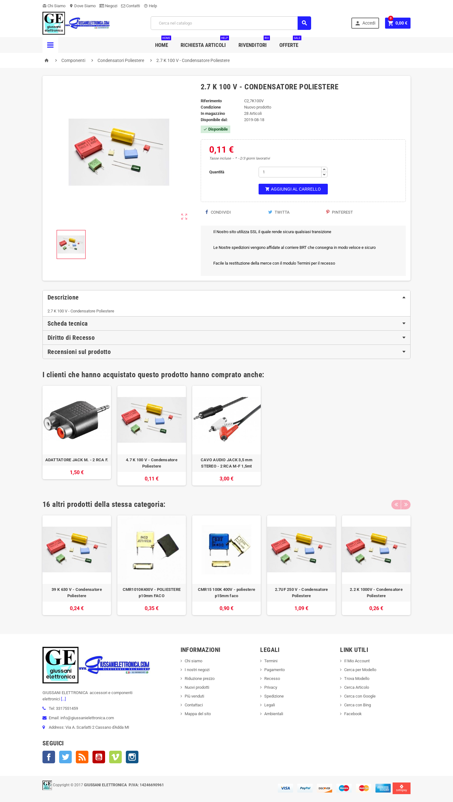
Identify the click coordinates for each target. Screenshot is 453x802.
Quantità (216, 172)
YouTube (98, 757)
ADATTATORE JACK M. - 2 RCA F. (77, 459)
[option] (76, 435)
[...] (63, 699)
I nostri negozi (197, 669)
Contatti (130, 5)
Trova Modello (356, 678)
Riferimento (211, 100)
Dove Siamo (82, 5)
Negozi (108, 5)
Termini (270, 661)
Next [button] (406, 504)
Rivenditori (254, 42)
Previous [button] (396, 504)
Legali (269, 705)
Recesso (272, 678)
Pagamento (274, 669)
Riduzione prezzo (200, 678)
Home (163, 42)
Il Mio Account (357, 661)
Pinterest (339, 212)
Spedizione (274, 696)
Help (150, 5)
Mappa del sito (198, 713)
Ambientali (273, 713)
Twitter (65, 757)
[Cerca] (231, 23)
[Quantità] (290, 172)
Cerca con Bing (357, 705)
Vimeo (115, 757)
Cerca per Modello (360, 669)
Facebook (48, 757)
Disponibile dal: (214, 119)
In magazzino (213, 113)
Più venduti (194, 696)
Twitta (278, 212)
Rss (82, 757)
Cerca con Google (360, 696)
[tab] (226, 297)
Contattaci (194, 705)
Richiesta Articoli (205, 42)
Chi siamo (193, 661)
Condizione (211, 107)
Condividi (218, 212)
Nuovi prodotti (197, 687)
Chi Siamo (53, 5)
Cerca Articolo (356, 687)
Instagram (132, 757)
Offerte (290, 42)
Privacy (270, 687)
